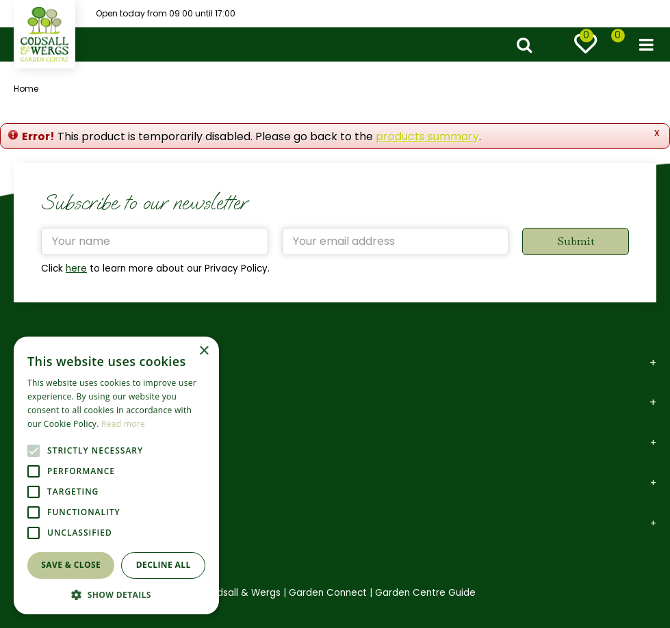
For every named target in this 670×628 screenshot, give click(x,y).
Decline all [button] (163, 565)
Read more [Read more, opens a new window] (123, 424)
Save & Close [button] (71, 565)
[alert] (116, 475)
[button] (116, 594)
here (76, 268)
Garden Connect (328, 592)
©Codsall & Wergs (238, 592)
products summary (427, 136)
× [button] (203, 351)
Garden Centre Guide (425, 592)
